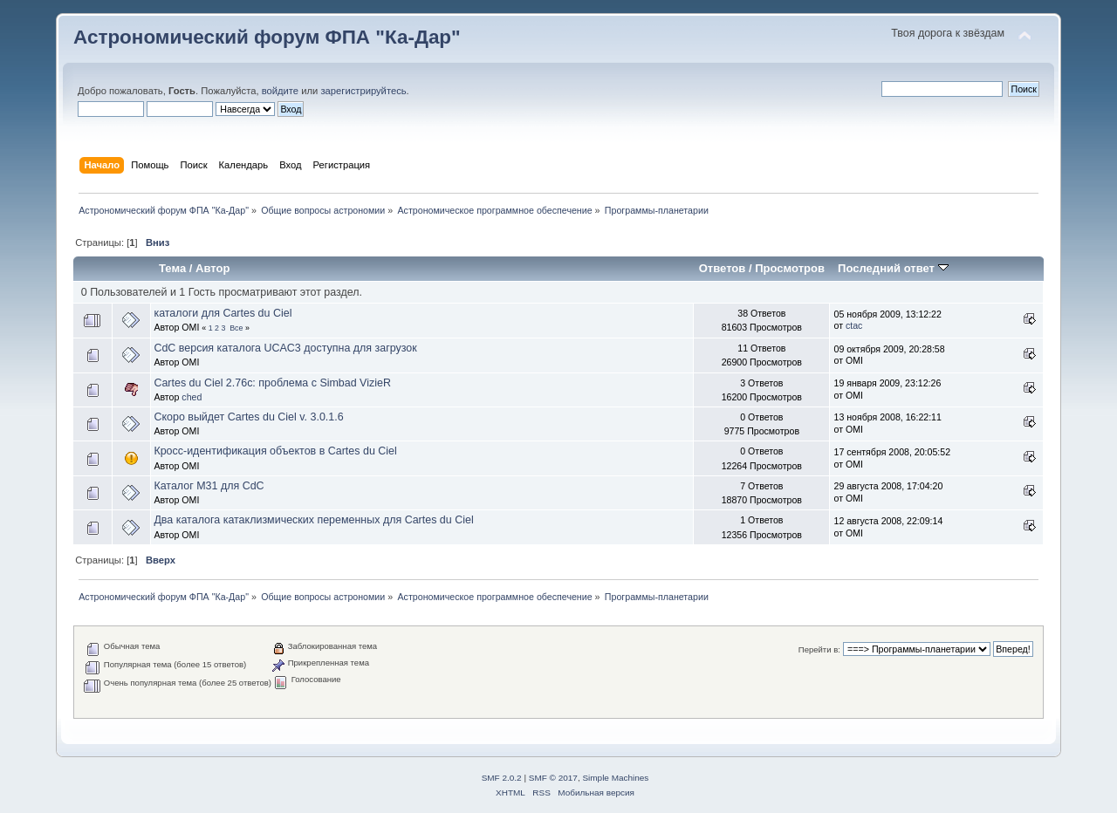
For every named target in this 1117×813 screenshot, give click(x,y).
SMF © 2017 (553, 777)
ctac (854, 325)
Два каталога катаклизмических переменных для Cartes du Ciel (313, 520)
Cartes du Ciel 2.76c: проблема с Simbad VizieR (272, 383)
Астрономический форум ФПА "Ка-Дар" (267, 37)
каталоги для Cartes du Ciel (222, 313)
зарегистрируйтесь (363, 90)
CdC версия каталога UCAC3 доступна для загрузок (285, 348)
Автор (212, 268)
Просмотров (790, 268)
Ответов (722, 268)
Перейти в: (819, 649)
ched (192, 397)
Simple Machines (615, 777)
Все (236, 328)
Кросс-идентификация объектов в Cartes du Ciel (275, 451)
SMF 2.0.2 (502, 777)
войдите (280, 90)
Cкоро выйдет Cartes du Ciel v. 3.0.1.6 (248, 417)
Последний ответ (893, 268)
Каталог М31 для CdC (209, 486)
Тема (172, 268)
